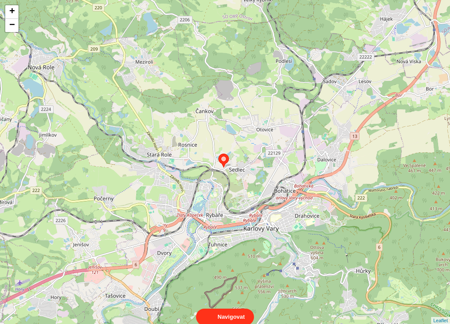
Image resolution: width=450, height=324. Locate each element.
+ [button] (12, 11)
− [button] (12, 25)
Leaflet (440, 312)
